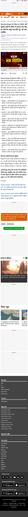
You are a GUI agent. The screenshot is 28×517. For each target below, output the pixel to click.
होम (1, 17)
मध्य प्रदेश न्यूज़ (4, 452)
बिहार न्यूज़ (3, 449)
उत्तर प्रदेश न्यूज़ (4, 443)
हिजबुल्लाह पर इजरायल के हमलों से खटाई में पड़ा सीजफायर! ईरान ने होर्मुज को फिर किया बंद (10, 313)
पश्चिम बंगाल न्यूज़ (4, 447)
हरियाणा (2, 462)
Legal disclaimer (13, 503)
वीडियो (12, 17)
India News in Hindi (5, 410)
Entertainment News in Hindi (7, 414)
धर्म (8, 21)
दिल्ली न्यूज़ (3, 445)
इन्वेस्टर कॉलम (4, 391)
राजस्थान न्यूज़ (3, 456)
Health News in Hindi (6, 426)
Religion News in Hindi (6, 422)
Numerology (10, 224)
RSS (21, 505)
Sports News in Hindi (6, 416)
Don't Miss (6, 258)
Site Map (5, 503)
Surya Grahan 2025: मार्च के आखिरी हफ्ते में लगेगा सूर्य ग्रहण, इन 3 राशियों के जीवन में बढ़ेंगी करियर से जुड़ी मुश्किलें (14, 196)
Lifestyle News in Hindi (6, 428)
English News (4, 393)
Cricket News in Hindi (6, 418)
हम (1, 385)
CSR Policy (5, 505)
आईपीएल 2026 (23, 17)
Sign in (25, 0)
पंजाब (2, 460)
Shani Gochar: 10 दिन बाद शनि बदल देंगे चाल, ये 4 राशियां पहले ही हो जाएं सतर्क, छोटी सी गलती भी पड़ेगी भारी (13, 187)
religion (3, 224)
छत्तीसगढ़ (3, 464)
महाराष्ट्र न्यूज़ (3, 454)
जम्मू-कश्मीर (3, 466)
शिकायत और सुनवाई (5, 389)
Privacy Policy (21, 503)
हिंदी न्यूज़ (9, 215)
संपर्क (2, 383)
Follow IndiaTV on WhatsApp (14, 228)
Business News (4, 420)
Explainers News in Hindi (7, 424)
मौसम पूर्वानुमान (4, 401)
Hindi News (3, 21)
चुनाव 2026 (6, 17)
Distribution (14, 507)
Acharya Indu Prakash (11, 35)
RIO (25, 505)
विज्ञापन (2, 387)
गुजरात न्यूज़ (3, 458)
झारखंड (2, 468)
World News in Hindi (6, 412)
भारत (17, 17)
